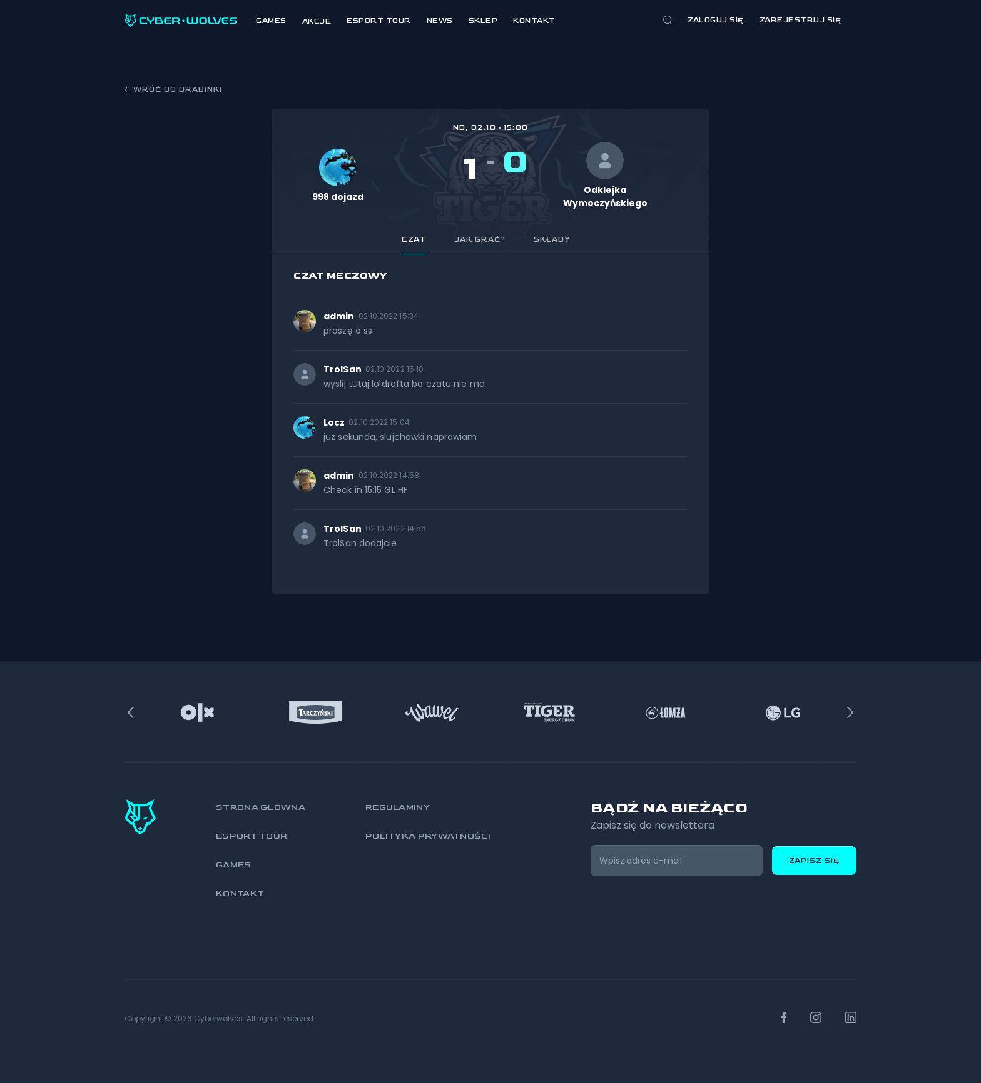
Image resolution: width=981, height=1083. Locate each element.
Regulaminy (397, 807)
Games (271, 21)
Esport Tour (379, 21)
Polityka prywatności (427, 836)
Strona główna (260, 807)
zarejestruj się (800, 20)
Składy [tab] (552, 239)
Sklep (483, 21)
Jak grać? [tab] (480, 239)
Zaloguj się (716, 20)
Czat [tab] (414, 239)
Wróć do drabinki (173, 89)
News (440, 21)
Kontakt (534, 21)
